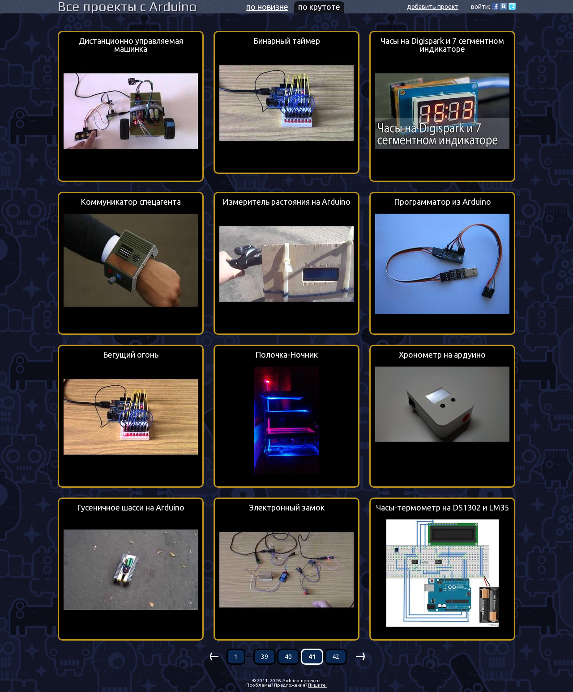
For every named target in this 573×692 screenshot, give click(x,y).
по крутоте (319, 6)
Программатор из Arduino (442, 202)
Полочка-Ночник (286, 354)
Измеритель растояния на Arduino (286, 202)
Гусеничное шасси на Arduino (130, 507)
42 (335, 656)
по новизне (267, 6)
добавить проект (432, 6)
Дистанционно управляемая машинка (130, 45)
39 (264, 656)
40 (288, 656)
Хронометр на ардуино (442, 354)
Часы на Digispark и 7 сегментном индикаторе (442, 45)
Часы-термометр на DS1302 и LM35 (442, 507)
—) (359, 655)
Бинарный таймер (286, 41)
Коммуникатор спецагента (131, 202)
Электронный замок (287, 507)
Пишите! (317, 685)
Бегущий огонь (130, 354)
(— (213, 655)
